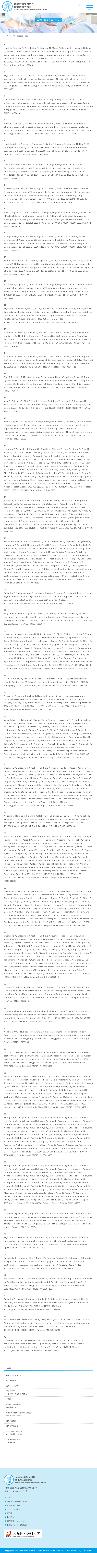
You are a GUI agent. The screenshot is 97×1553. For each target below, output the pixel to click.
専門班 (10, 1513)
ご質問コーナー (12, 1399)
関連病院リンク (13, 1406)
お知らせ (10, 1517)
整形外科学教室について (17, 1501)
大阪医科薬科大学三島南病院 (13, 1441)
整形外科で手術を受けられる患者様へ (16, 1392)
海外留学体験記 (12, 1426)
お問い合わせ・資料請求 (17, 1525)
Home (8, 36)
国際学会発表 (11, 1420)
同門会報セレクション (16, 1521)
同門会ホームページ (18, 1414)
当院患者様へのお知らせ (15, 1432)
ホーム (10, 1497)
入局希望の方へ (13, 1505)
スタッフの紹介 (13, 1509)
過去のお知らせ (12, 1385)
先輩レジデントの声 (13, 1375)
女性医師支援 (11, 1380)
